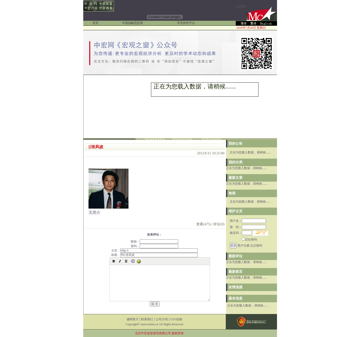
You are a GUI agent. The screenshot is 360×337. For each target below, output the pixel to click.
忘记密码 (256, 245)
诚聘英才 (132, 319)
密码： (154, 246)
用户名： (248, 221)
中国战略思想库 (132, 23)
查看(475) (203, 224)
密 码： (248, 227)
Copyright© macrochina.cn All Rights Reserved (154, 324)
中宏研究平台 (186, 23)
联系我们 (147, 319)
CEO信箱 (176, 319)
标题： (154, 255)
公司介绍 (162, 319)
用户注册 (244, 245)
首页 (95, 23)
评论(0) (218, 224)
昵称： (154, 241)
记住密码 (249, 239)
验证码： (241, 233)
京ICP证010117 (256, 321)
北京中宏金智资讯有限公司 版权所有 (159, 333)
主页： (154, 250)
